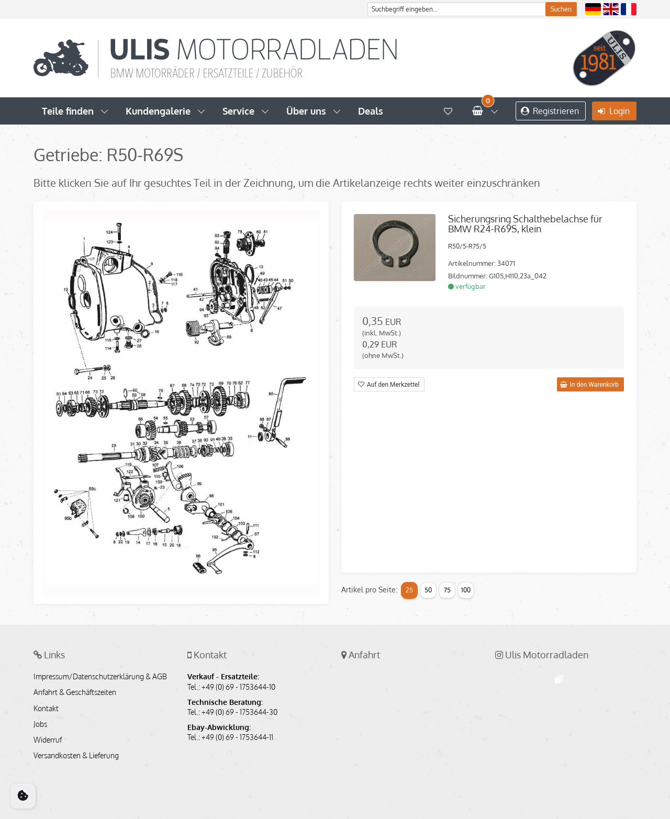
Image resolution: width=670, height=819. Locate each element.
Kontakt (46, 708)
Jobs (40, 724)
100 (466, 590)
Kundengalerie (158, 111)
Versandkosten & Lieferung (76, 755)
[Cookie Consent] (23, 796)
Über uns (306, 111)
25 (409, 590)
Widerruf (48, 740)
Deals (370, 111)
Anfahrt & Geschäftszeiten (75, 692)
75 (447, 590)
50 (428, 590)
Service (238, 111)
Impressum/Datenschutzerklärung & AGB (100, 676)
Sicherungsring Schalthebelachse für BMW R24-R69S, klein (525, 224)
